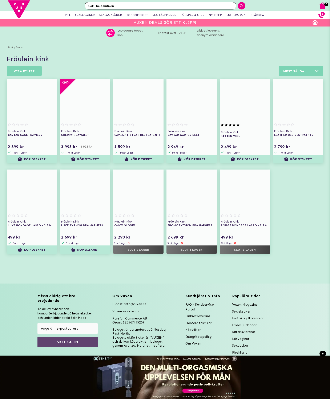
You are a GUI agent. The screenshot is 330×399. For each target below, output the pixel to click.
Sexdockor (240, 345)
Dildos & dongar (244, 325)
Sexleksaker (241, 311)
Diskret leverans (197, 316)
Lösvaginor (240, 339)
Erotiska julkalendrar (247, 318)
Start (10, 47)
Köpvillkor (193, 330)
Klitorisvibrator (243, 332)
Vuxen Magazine (245, 304)
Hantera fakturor (198, 323)
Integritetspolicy (198, 337)
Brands (19, 47)
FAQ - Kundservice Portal (199, 307)
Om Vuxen (193, 343)
